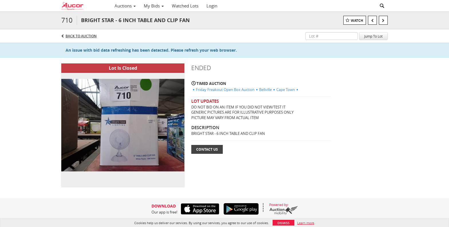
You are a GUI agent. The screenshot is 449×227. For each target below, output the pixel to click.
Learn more (305, 223)
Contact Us (207, 149)
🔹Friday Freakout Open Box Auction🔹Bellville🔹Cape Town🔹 (245, 89)
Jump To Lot (373, 36)
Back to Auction (81, 36)
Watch (357, 20)
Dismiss (283, 223)
